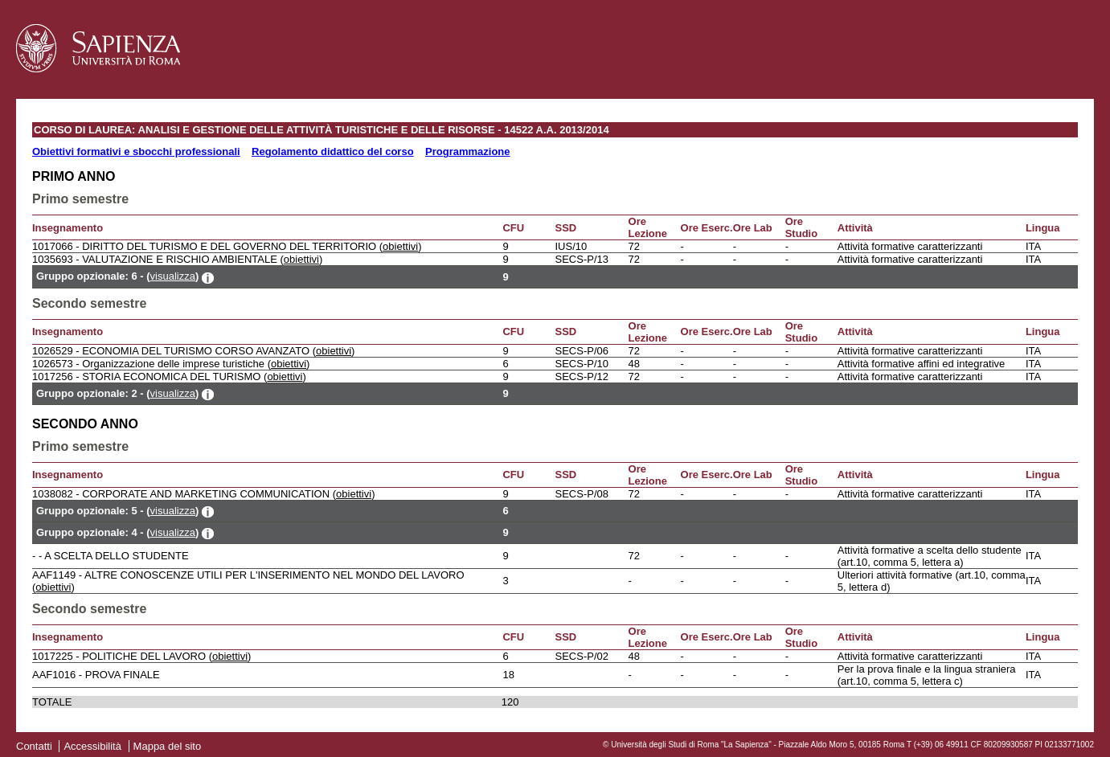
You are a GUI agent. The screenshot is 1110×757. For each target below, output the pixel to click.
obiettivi (400, 246)
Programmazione (467, 151)
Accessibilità (92, 746)
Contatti (34, 746)
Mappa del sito (167, 746)
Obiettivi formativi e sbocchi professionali (136, 151)
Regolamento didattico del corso (333, 151)
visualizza (172, 276)
